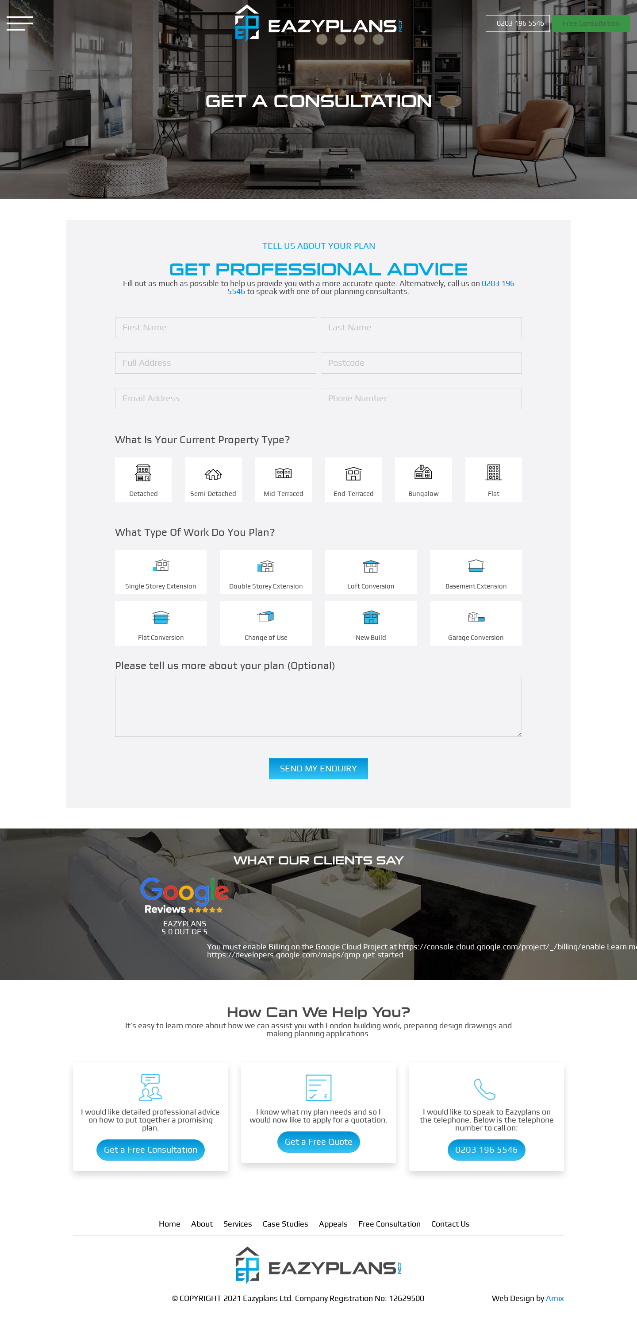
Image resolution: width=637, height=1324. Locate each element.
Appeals (333, 1224)
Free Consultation (591, 23)
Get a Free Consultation (150, 1150)
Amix (555, 1299)
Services (237, 1224)
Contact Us (450, 1224)
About (202, 1224)
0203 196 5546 (519, 23)
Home (169, 1224)
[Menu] (20, 23)
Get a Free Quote (319, 1142)
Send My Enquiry (318, 770)
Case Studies (285, 1224)
